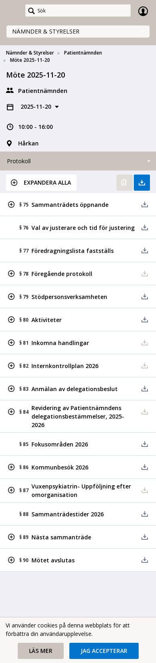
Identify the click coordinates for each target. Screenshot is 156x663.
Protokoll (19, 161)
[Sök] (78, 10)
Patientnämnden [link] (83, 52)
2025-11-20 (37, 106)
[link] (12, 10)
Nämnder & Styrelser (45, 31)
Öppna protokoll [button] (124, 183)
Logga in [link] (143, 10)
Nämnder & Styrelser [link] (30, 52)
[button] (41, 183)
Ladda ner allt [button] (142, 183)
